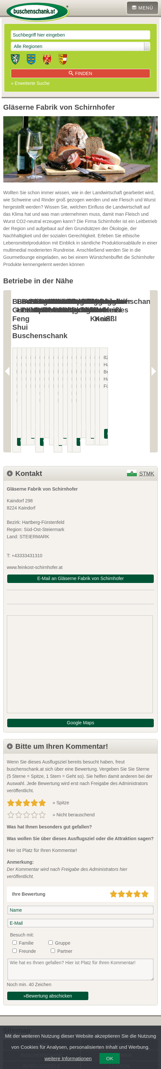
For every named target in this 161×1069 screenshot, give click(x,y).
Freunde (27, 874)
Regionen (119, 979)
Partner (64, 874)
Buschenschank (42, 979)
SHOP (41, 968)
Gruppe (62, 866)
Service (42, 1000)
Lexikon (119, 990)
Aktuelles (119, 968)
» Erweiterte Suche (30, 83)
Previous (7, 333)
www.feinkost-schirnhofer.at (35, 491)
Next (154, 333)
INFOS (30, 364)
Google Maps (80, 646)
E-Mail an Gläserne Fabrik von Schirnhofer (80, 502)
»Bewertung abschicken (47, 919)
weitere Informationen (68, 1058)
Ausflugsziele (41, 990)
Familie (26, 866)
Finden (80, 73)
